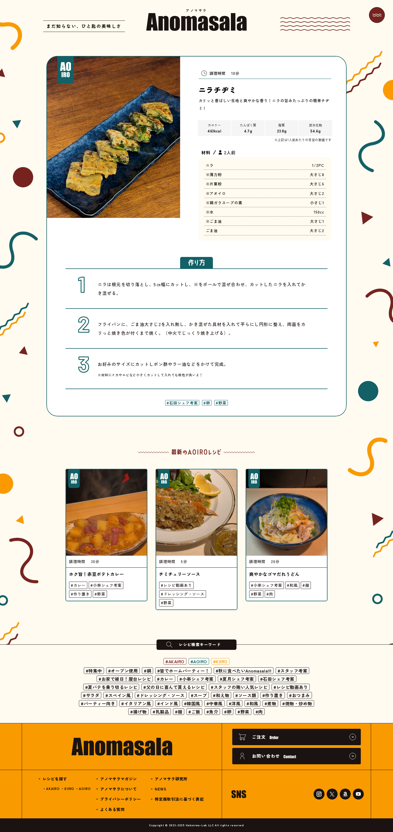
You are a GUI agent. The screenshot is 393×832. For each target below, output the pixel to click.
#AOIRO (198, 661)
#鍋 (147, 670)
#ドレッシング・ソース (182, 594)
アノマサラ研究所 (171, 778)
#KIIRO (220, 661)
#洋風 (234, 703)
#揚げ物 (138, 711)
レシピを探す (55, 778)
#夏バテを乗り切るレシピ (111, 687)
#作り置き (80, 594)
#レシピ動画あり (176, 585)
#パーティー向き (98, 703)
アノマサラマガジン (118, 778)
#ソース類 (245, 695)
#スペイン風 (118, 695)
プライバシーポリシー (120, 799)
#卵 (206, 402)
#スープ (199, 695)
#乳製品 (161, 711)
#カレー (78, 585)
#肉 (269, 594)
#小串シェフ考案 (106, 585)
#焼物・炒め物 (297, 703)
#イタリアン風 (136, 703)
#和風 (292, 585)
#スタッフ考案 (292, 670)
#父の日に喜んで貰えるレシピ (174, 687)
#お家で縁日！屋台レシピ (125, 679)
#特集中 (93, 670)
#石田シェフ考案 (182, 402)
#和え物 (221, 695)
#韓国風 (192, 703)
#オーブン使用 (123, 670)
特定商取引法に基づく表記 (179, 799)
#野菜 (221, 402)
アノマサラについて (118, 789)
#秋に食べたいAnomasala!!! (243, 670)
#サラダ (91, 695)
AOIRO (85, 788)
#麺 (305, 585)
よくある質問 (112, 809)
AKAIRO (53, 788)
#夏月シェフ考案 (237, 679)
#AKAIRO (174, 661)
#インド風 (167, 703)
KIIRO (69, 788)
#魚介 (212, 711)
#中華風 (214, 703)
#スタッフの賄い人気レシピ (239, 687)
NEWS (160, 789)
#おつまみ (299, 695)
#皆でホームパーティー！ (183, 670)
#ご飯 (194, 711)
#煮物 (270, 703)
